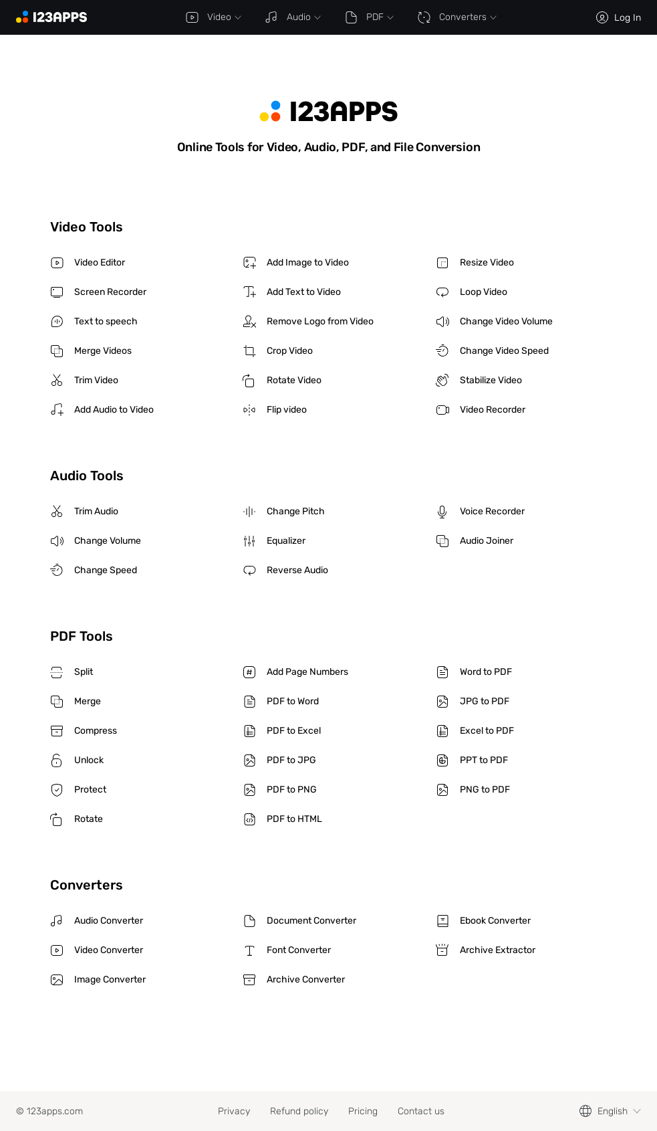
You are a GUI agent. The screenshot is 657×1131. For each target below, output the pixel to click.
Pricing (363, 1111)
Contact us (421, 1111)
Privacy (234, 1111)
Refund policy (299, 1111)
